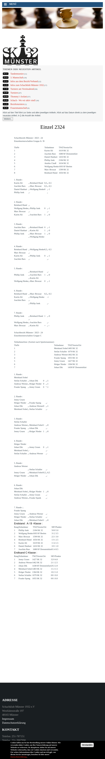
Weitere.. (8, 119)
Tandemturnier (17, 74)
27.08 (6, 89)
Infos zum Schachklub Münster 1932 (27, 85)
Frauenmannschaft (18, 108)
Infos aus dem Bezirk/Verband (24, 81)
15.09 (6, 85)
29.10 (6, 77)
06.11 (6, 74)
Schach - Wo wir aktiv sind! (22, 100)
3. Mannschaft (16, 77)
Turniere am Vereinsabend (22, 89)
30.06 (6, 93)
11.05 (6, 104)
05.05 (6, 108)
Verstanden (87, 745)
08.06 (6, 96)
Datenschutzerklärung (14, 722)
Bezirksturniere (17, 104)
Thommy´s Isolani (18, 96)
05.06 (6, 100)
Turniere (14, 93)
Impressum (8, 718)
